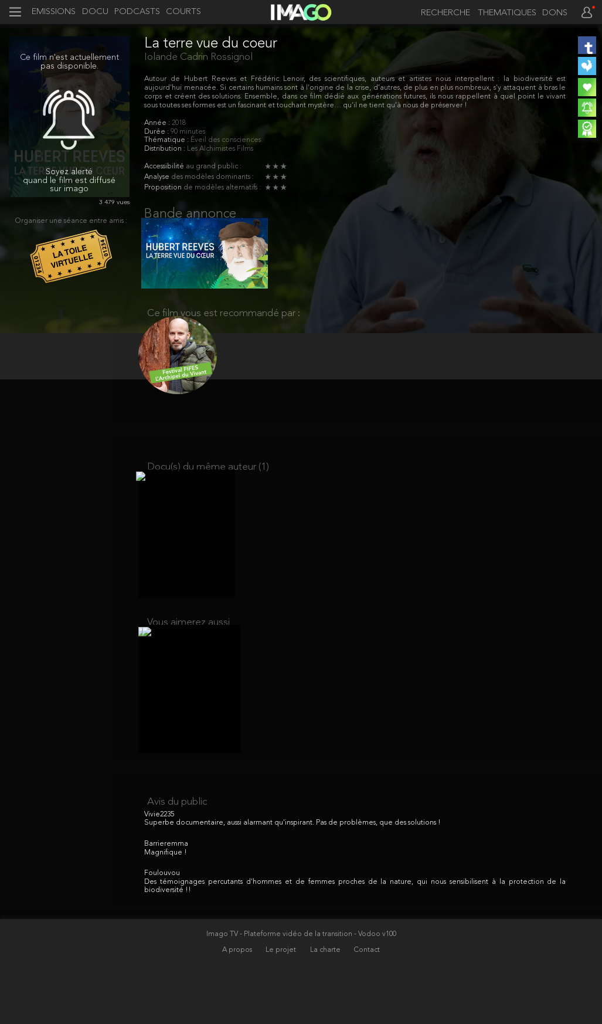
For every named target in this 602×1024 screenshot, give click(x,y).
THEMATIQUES (507, 13)
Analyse (157, 177)
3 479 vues (114, 202)
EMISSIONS (54, 12)
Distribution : (165, 148)
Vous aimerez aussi (188, 647)
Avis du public (177, 835)
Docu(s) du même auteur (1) (208, 482)
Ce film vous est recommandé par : (223, 323)
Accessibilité (165, 166)
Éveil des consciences (226, 140)
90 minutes (188, 131)
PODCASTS (137, 12)
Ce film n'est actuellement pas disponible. (69, 62)
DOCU (95, 12)
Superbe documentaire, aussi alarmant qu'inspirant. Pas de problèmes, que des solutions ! (292, 856)
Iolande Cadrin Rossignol (198, 57)
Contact (367, 983)
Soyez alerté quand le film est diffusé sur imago (69, 181)
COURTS (183, 12)
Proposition (163, 187)
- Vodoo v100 (375, 967)
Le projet (282, 983)
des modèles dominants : (212, 177)
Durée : (157, 131)
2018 (179, 123)
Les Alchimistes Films (220, 148)
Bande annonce (190, 214)
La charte (326, 983)
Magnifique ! (165, 886)
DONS (554, 13)
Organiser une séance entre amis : (71, 221)
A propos (238, 983)
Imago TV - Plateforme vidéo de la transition (280, 967)
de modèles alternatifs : (222, 187)
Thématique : (167, 140)
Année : (158, 123)
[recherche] (442, 13)
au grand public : (214, 166)
